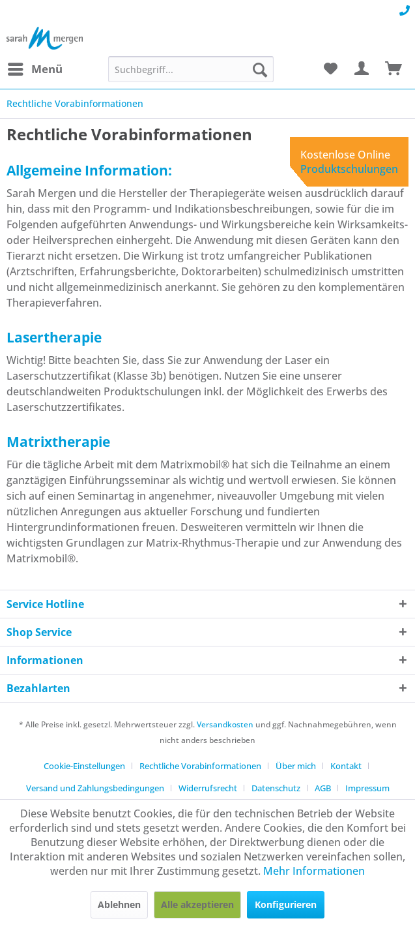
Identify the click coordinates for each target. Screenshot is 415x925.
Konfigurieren (286, 904)
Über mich (296, 766)
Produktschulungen (349, 169)
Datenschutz (275, 788)
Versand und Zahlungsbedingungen (95, 788)
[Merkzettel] (330, 69)
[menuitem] (34, 69)
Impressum (367, 788)
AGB (323, 788)
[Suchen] (260, 69)
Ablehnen (119, 904)
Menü (35, 67)
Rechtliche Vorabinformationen (200, 766)
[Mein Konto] (362, 69)
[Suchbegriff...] (191, 69)
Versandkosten (225, 724)
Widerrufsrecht (208, 788)
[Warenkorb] (394, 69)
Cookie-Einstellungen (84, 766)
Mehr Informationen (314, 871)
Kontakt (346, 766)
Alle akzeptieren (197, 904)
